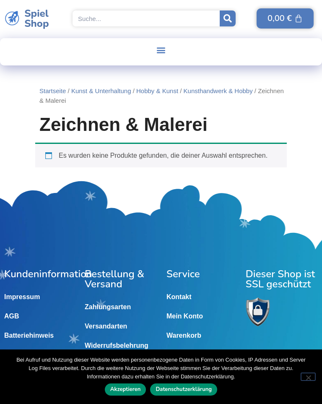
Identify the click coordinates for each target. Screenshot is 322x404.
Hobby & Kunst (157, 90)
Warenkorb (183, 335)
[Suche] (228, 18)
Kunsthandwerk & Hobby (218, 90)
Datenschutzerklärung (184, 389)
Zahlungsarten (108, 306)
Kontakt (179, 296)
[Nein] (308, 377)
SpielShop (36, 18)
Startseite (52, 90)
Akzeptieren (125, 389)
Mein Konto (184, 316)
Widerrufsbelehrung (116, 345)
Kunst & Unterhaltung (101, 90)
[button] (161, 50)
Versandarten (106, 326)
